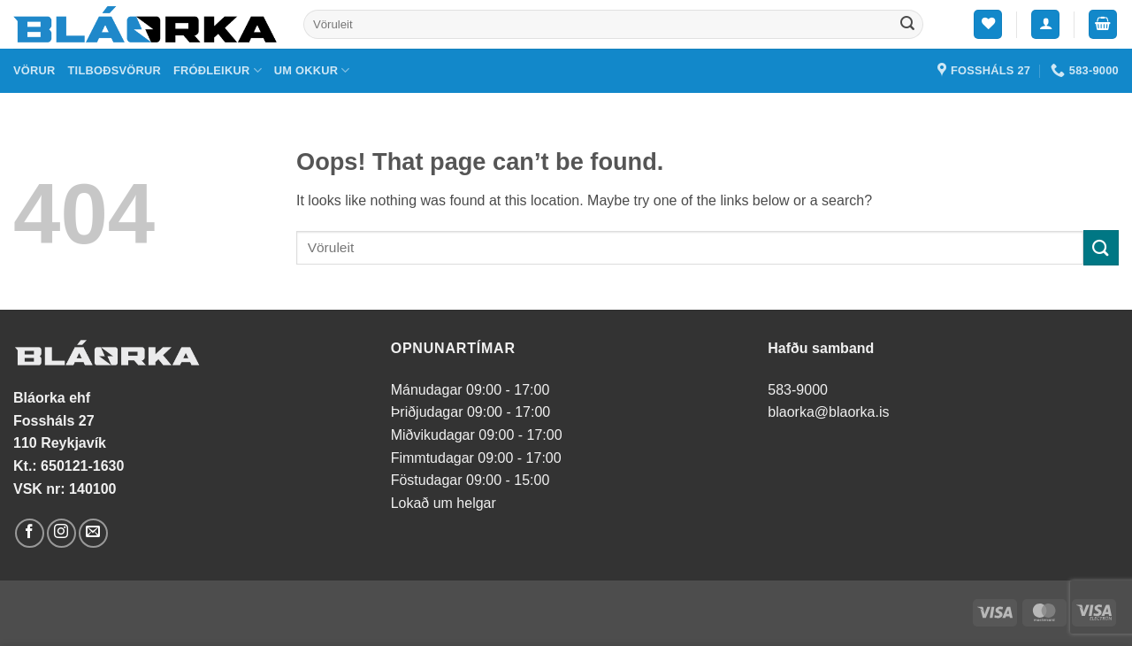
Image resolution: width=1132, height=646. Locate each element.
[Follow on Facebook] (29, 533)
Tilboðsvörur (114, 70)
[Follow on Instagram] (61, 533)
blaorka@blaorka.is (828, 411)
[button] (1045, 24)
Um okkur (312, 70)
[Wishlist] (988, 24)
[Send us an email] (93, 533)
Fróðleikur (217, 70)
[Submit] (907, 25)
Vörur (34, 70)
